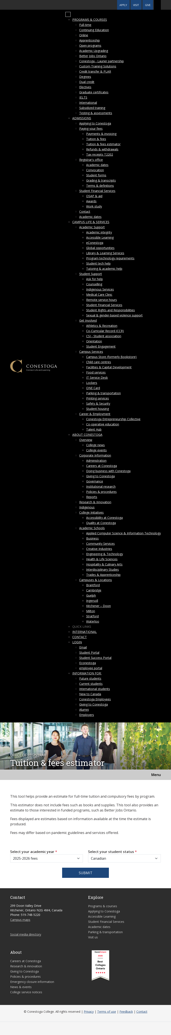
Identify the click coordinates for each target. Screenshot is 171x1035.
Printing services (97, 398)
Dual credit (86, 82)
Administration (96, 460)
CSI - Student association (103, 336)
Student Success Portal (95, 658)
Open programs (90, 45)
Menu (156, 774)
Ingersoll (92, 601)
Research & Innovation (95, 502)
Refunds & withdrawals (102, 149)
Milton (90, 611)
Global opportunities (100, 248)
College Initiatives (91, 512)
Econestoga (87, 663)
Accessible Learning (100, 237)
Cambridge (93, 590)
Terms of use (106, 1011)
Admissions (81, 118)
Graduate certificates (93, 92)
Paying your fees (91, 128)
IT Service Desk (97, 377)
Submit (85, 872)
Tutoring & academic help (104, 269)
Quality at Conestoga (101, 523)
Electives (85, 87)
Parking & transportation (103, 393)
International (88, 103)
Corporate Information (95, 455)
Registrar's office (91, 160)
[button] (157, 5)
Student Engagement (101, 346)
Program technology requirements (110, 258)
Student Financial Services (97, 191)
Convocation (95, 170)
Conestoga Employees (95, 699)
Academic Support (92, 227)
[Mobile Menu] (68, 14)
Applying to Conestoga (95, 123)
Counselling (94, 284)
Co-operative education (102, 424)
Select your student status (112, 851)
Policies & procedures (101, 492)
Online (83, 35)
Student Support (90, 274)
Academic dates (97, 165)
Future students (90, 678)
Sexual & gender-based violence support (114, 315)
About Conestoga (87, 435)
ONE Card (93, 388)
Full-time (85, 25)
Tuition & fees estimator (103, 144)
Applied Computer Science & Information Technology (123, 533)
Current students (91, 684)
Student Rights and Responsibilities (110, 310)
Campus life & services (90, 222)
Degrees (85, 77)
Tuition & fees (96, 139)
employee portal (90, 668)
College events (96, 450)
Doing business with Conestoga (108, 471)
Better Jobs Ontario (92, 56)
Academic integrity (99, 232)
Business (92, 538)
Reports (91, 497)
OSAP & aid (94, 196)
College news (95, 445)
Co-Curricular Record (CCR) (105, 331)
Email (83, 647)
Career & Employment (94, 414)
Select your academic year (33, 851)
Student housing (97, 409)
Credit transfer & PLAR (95, 71)
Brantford (93, 585)
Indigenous (87, 507)
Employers (86, 715)
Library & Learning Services (105, 253)
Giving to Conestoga (100, 476)
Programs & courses (89, 20)
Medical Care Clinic (99, 294)
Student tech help (98, 263)
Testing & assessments (95, 113)
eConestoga (94, 243)
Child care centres (98, 362)
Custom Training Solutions (97, 66)
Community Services (100, 543)
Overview (85, 440)
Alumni (84, 710)
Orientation (94, 341)
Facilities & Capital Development (109, 367)
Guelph (91, 595)
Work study (94, 206)
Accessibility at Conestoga (104, 518)
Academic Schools (92, 528)
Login (77, 642)
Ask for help (94, 279)
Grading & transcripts (101, 180)
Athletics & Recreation (101, 326)
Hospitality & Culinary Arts (104, 564)
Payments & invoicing (101, 134)
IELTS (83, 97)
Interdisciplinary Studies (102, 569)
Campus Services (91, 352)
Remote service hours (101, 300)
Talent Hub (94, 429)
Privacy (89, 1011)
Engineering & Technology (104, 554)
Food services (96, 372)
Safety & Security (98, 403)
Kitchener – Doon (98, 606)
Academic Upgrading (93, 51)
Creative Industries (99, 549)
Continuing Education (94, 30)
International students (94, 689)
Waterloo (92, 621)
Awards (91, 201)
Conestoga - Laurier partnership (101, 61)
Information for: (87, 673)
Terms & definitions (100, 186)
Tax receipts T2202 (99, 154)
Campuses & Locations (95, 580)
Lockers (91, 383)
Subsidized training (92, 108)
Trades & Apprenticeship (103, 575)
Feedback (126, 1011)
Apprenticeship (89, 40)
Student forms (96, 175)
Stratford (92, 616)
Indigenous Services (100, 289)
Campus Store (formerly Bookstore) (111, 357)
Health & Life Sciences (102, 559)
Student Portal (89, 652)
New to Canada (90, 694)
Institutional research (101, 486)
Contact (84, 211)
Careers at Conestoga (101, 466)
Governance (94, 481)
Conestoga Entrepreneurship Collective (113, 419)
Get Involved (88, 320)
